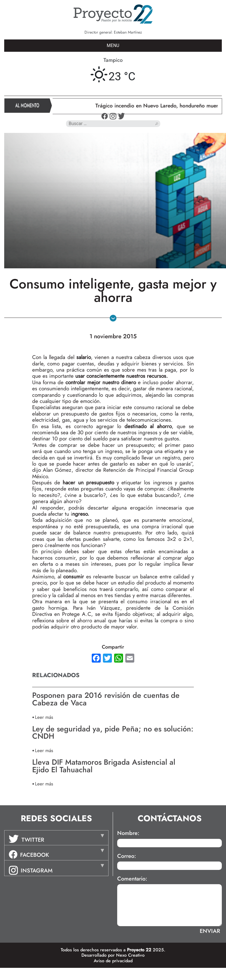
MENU (113, 45)
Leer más (44, 717)
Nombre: (128, 833)
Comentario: (132, 879)
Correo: (126, 856)
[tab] (56, 837)
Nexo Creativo (130, 955)
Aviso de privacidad (113, 960)
